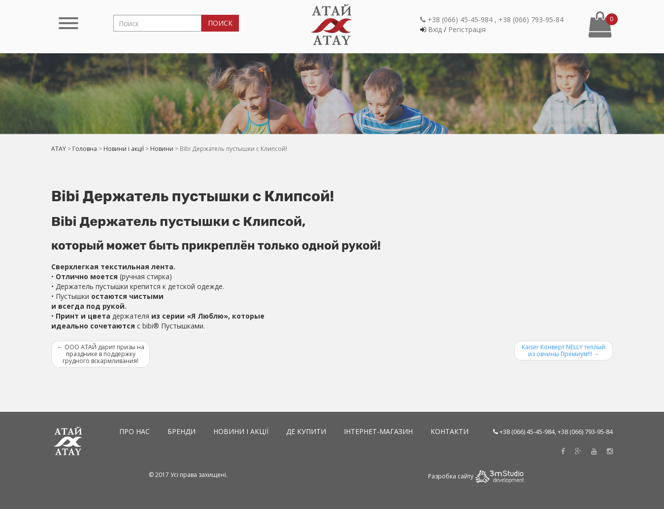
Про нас (134, 431)
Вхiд (435, 29)
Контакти (449, 431)
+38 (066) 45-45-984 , (458, 19)
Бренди (181, 431)
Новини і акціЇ (240, 431)
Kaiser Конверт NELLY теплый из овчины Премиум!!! (563, 350)
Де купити (306, 431)
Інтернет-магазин (378, 431)
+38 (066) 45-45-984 (527, 431)
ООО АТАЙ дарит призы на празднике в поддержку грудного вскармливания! (100, 354)
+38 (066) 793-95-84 (531, 19)
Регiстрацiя (467, 29)
